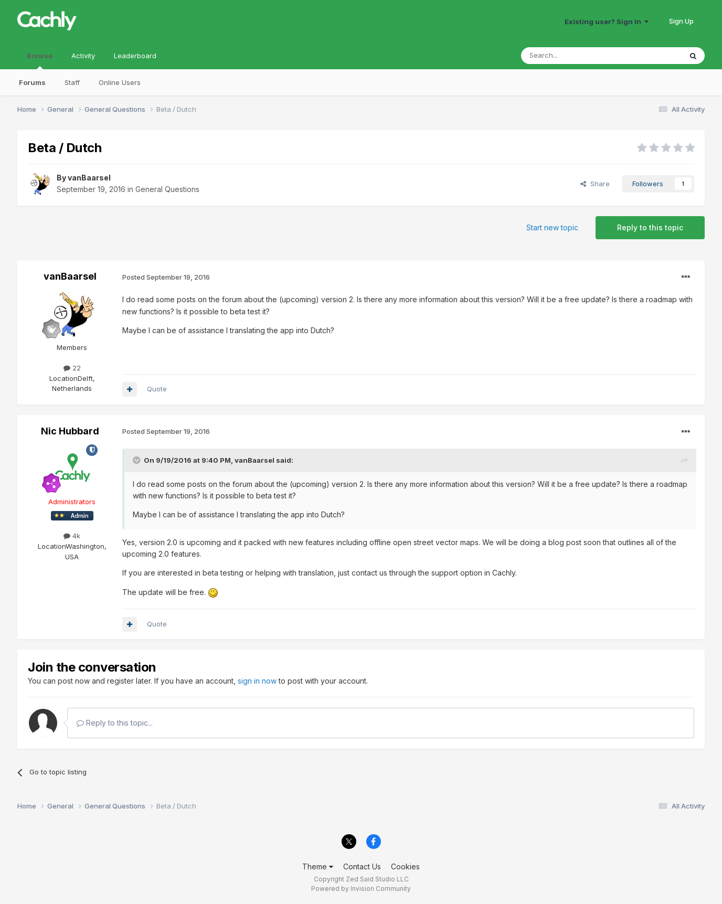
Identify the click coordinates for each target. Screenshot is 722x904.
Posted (166, 277)
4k (71, 535)
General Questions (167, 189)
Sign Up (681, 21)
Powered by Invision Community (361, 888)
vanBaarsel (89, 177)
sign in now (257, 680)
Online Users (120, 82)
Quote (157, 389)
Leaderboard (135, 55)
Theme (317, 866)
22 (72, 368)
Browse (39, 60)
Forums (32, 82)
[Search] (574, 55)
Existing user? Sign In (607, 21)
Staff (72, 82)
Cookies (405, 866)
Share (595, 183)
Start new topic (552, 227)
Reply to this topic (650, 227)
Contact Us (362, 866)
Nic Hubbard (70, 431)
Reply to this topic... (115, 722)
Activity (83, 55)
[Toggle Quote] (137, 460)
